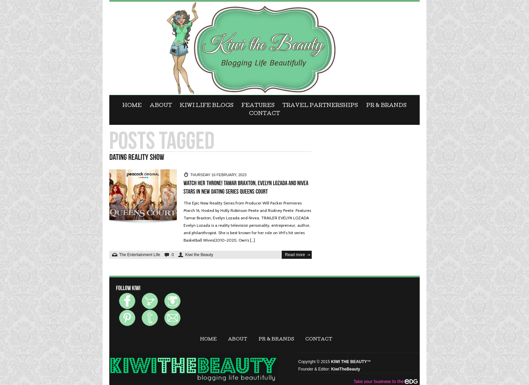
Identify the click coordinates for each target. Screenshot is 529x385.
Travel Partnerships (320, 106)
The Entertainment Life (139, 254)
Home (132, 106)
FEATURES (258, 106)
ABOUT (161, 106)
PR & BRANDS (386, 106)
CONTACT (264, 114)
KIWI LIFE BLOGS (206, 106)
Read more (295, 254)
